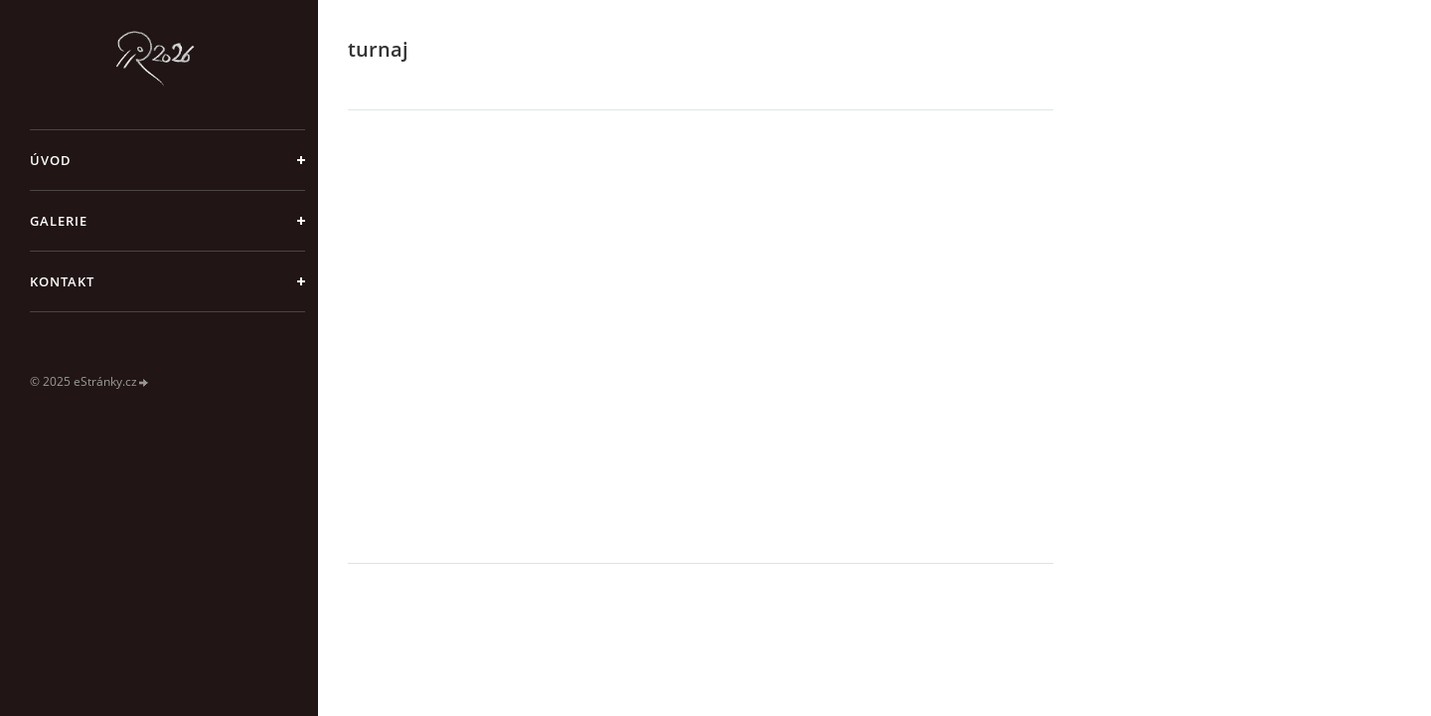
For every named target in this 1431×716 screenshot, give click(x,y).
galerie (58, 221)
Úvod (51, 160)
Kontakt (62, 281)
